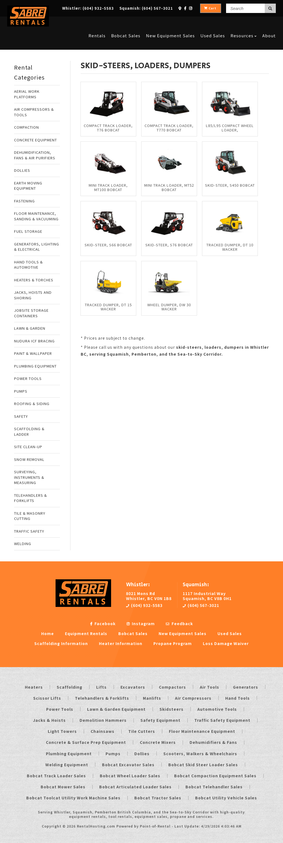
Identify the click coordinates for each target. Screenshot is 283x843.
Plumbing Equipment (69, 753)
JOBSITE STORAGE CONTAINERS (31, 313)
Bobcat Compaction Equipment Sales (215, 775)
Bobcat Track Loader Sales (56, 775)
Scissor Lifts (47, 698)
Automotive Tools (217, 709)
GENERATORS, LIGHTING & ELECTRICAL (36, 246)
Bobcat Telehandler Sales (214, 786)
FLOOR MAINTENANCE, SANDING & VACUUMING (36, 216)
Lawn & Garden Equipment (116, 709)
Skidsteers (171, 709)
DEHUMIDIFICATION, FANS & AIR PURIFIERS (34, 155)
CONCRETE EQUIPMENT (35, 139)
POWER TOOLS (28, 378)
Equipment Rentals (86, 633)
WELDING (22, 543)
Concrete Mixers (158, 742)
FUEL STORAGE (28, 231)
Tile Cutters (141, 731)
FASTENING (24, 201)
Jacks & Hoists (49, 720)
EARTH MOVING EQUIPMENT (28, 185)
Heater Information (120, 643)
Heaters (34, 687)
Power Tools (59, 709)
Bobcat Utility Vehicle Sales (226, 797)
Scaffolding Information (61, 643)
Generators (245, 687)
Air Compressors (193, 698)
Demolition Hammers (103, 720)
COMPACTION (26, 127)
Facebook (103, 623)
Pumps (113, 753)
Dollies (142, 753)
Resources (243, 23)
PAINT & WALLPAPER (33, 353)
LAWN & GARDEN (29, 328)
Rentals (97, 23)
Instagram (141, 623)
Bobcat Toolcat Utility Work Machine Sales (73, 797)
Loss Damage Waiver (226, 643)
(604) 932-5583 (144, 605)
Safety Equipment (160, 720)
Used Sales (212, 23)
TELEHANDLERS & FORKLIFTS (30, 498)
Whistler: (88, 8)
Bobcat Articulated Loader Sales (135, 786)
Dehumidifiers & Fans (213, 742)
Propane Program (172, 643)
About (269, 23)
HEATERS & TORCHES (33, 279)
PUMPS (20, 391)
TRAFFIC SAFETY (29, 531)
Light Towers (62, 731)
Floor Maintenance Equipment (202, 731)
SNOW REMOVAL (29, 459)
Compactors (172, 687)
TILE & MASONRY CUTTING (29, 516)
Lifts (101, 687)
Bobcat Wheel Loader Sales (130, 775)
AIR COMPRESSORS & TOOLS (34, 112)
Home (47, 633)
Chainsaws (102, 731)
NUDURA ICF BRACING (34, 340)
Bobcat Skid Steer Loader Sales (203, 764)
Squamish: (146, 8)
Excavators (132, 687)
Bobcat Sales (125, 23)
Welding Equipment (66, 764)
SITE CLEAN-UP (28, 446)
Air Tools (209, 687)
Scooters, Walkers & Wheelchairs (200, 753)
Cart (210, 8)
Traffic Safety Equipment (222, 720)
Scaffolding (69, 687)
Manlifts (152, 698)
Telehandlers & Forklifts (102, 698)
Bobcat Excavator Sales (128, 764)
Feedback (179, 623)
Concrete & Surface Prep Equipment (86, 742)
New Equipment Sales (170, 23)
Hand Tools (237, 698)
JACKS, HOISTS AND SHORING (33, 295)
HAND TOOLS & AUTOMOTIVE (28, 264)
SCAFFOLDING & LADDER (29, 431)
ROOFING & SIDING (31, 403)
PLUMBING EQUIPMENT (35, 366)
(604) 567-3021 (201, 605)
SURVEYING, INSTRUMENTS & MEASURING (29, 477)
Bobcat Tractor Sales (157, 797)
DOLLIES (22, 170)
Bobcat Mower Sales (63, 786)
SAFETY (21, 416)
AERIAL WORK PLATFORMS (27, 94)
